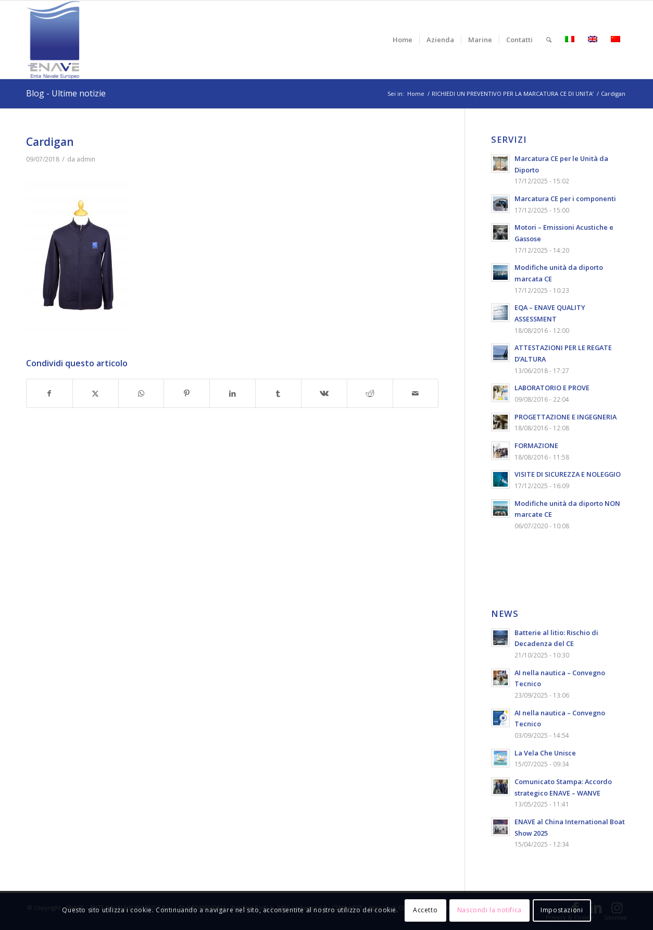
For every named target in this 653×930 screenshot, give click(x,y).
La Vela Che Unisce (545, 753)
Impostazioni (562, 910)
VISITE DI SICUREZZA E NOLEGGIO (567, 474)
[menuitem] (402, 40)
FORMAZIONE (536, 445)
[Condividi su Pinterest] (186, 393)
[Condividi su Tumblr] (278, 393)
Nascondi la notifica (489, 910)
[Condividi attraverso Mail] (415, 393)
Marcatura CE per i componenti (565, 198)
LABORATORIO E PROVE (551, 387)
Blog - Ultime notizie (66, 93)
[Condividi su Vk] (324, 393)
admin (86, 159)
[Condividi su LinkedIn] (232, 393)
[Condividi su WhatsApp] (141, 393)
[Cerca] (548, 40)
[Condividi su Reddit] (370, 393)
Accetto (425, 910)
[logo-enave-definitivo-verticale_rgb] (53, 40)
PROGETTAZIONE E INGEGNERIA (565, 416)
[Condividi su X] (95, 393)
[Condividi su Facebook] (49, 393)
